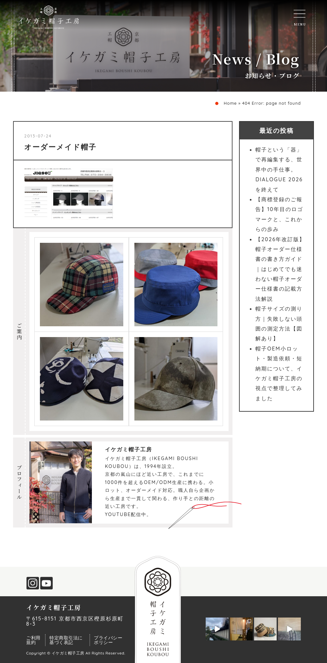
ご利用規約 (33, 640)
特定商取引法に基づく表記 (66, 640)
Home (230, 103)
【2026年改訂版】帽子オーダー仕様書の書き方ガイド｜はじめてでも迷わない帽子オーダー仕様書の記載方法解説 (280, 269)
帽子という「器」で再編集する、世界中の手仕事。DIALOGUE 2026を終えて (279, 169)
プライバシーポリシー (108, 640)
